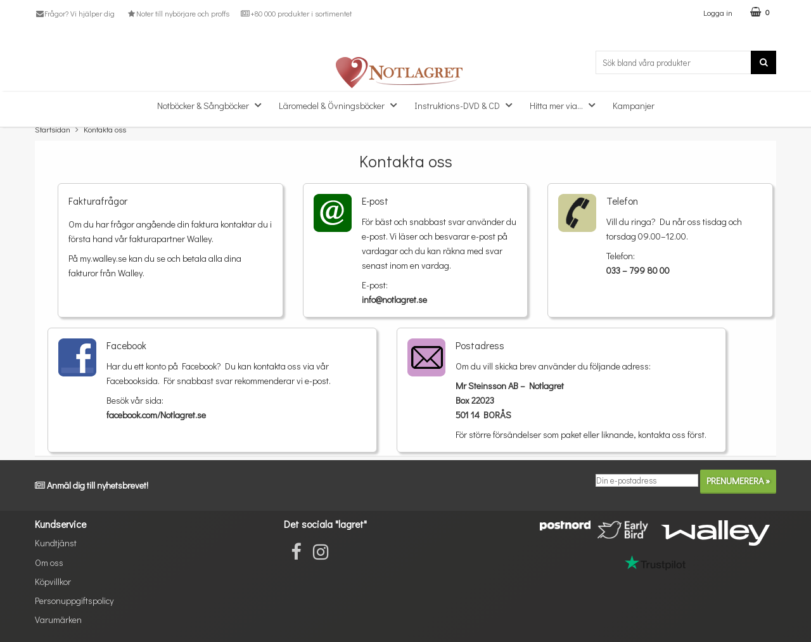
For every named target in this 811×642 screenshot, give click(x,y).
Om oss (49, 562)
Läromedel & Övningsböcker (341, 104)
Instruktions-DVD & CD (467, 104)
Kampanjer (634, 106)
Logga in (717, 12)
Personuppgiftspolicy (74, 600)
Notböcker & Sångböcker (213, 104)
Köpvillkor (53, 581)
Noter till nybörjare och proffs (177, 13)
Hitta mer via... (566, 104)
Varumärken (58, 619)
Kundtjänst (56, 543)
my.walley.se (103, 258)
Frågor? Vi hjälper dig (75, 13)
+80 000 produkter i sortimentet (296, 13)
